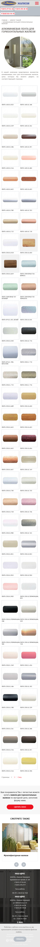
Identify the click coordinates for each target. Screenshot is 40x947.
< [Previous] (16, 864)
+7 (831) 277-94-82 (7, 9)
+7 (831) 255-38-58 (21, 9)
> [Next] (23, 864)
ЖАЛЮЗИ (23, 3)
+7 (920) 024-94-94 (7, 14)
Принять (20, 939)
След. (20, 777)
